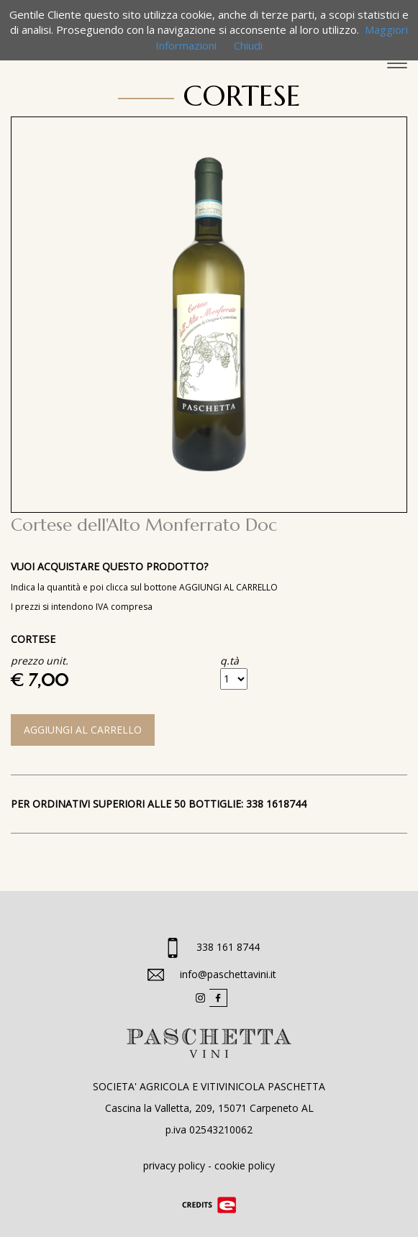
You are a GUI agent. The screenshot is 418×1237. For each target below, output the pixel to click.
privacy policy (174, 1165)
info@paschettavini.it (228, 974)
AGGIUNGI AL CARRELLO (83, 729)
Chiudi (248, 45)
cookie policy (244, 1165)
